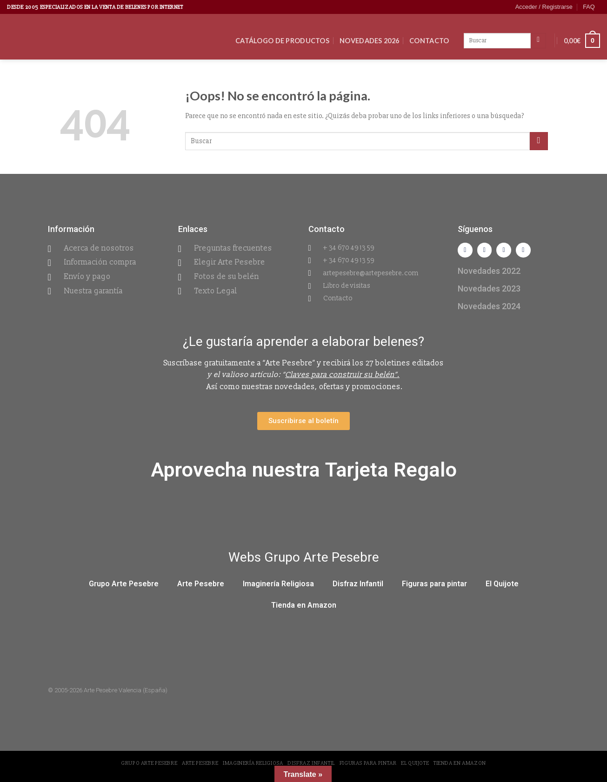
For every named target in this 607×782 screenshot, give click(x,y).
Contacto (429, 41)
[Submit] (539, 141)
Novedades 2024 (489, 309)
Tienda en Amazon (303, 608)
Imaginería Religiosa (278, 587)
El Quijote (502, 587)
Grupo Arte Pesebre (124, 587)
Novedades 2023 (489, 292)
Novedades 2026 (369, 41)
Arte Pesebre (200, 587)
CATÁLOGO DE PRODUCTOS (282, 41)
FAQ (589, 6)
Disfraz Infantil (358, 587)
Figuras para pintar (434, 587)
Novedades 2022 (489, 274)
